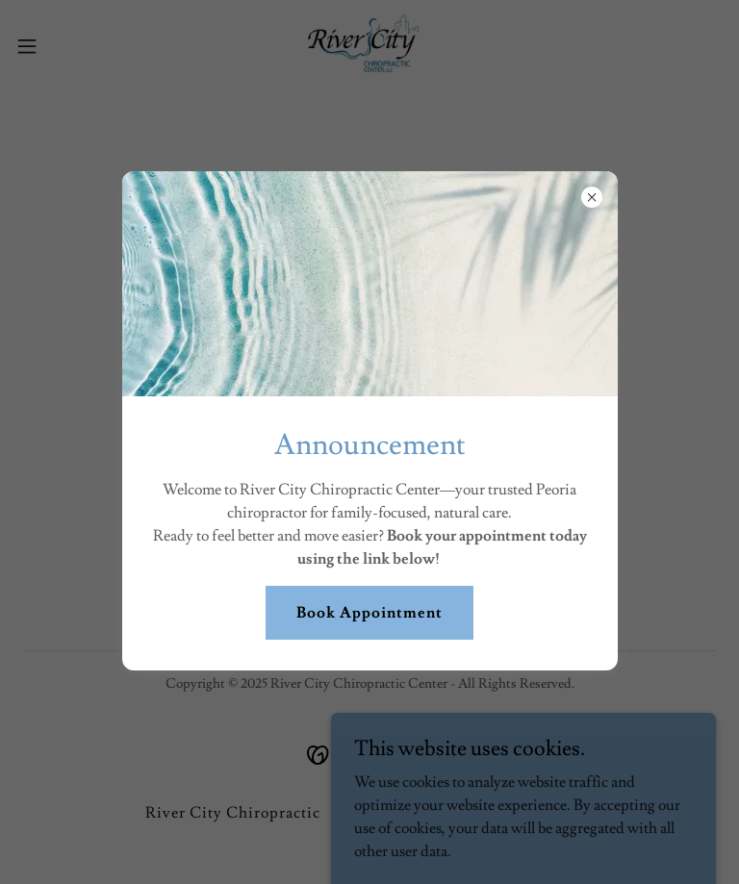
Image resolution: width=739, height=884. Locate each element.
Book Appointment (369, 612)
